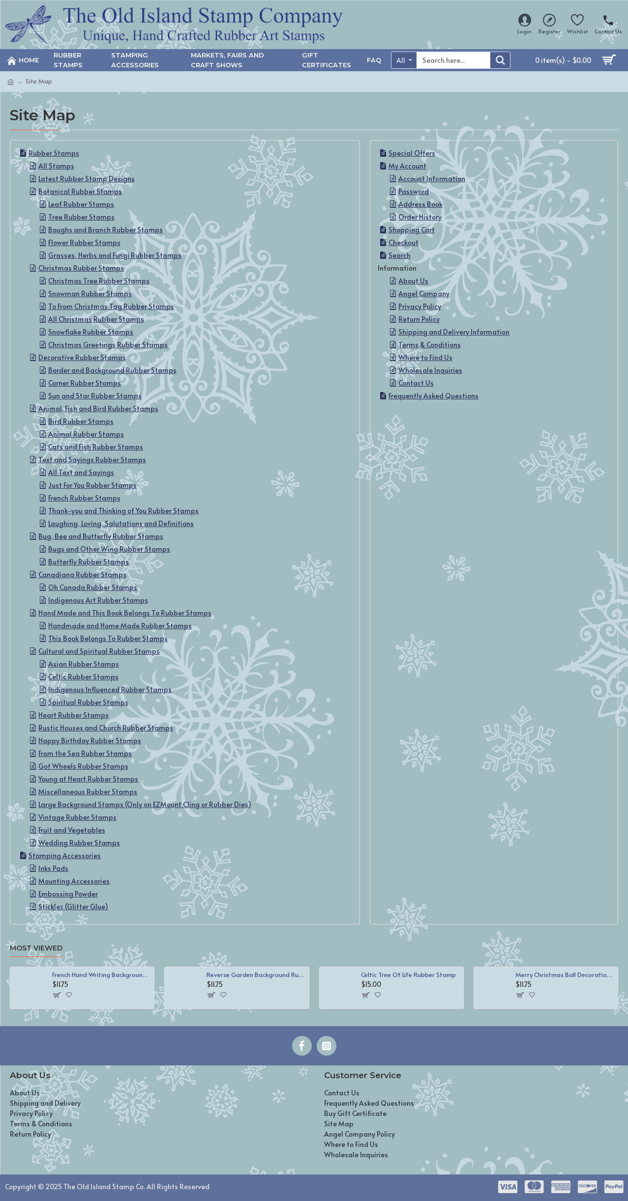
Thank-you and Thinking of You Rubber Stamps (123, 510)
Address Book (420, 204)
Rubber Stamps (54, 153)
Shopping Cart (412, 229)
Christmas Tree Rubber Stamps (99, 280)
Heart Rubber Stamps (73, 715)
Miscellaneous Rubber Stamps (87, 791)
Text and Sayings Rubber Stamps (92, 459)
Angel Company (423, 293)
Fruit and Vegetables (71, 830)
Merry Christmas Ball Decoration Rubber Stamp (564, 975)
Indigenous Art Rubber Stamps (98, 600)
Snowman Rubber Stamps (90, 293)
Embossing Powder (68, 893)
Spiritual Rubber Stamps (88, 702)
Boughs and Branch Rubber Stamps (105, 229)
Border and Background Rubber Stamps (112, 370)
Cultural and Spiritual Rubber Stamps (99, 651)
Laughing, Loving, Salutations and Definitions (121, 523)
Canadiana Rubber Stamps (82, 574)
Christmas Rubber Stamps (81, 268)
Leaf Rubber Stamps (81, 204)
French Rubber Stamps (84, 498)
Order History (420, 217)
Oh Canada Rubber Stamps (92, 587)
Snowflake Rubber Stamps (90, 331)
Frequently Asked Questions (433, 395)
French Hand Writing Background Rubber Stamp (101, 975)
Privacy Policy (419, 306)
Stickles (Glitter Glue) (73, 906)
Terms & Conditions (429, 344)
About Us (413, 280)
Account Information (431, 178)
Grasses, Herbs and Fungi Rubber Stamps (114, 255)
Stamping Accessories (65, 855)
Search (400, 255)
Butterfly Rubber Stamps (88, 561)
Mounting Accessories (74, 881)
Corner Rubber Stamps (84, 383)
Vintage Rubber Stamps (77, 817)
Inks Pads (53, 868)
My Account (407, 165)
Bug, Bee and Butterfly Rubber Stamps (100, 536)
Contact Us (416, 383)
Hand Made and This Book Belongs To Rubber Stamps (124, 612)
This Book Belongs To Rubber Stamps (108, 638)
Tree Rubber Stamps (81, 217)
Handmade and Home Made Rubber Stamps (120, 625)
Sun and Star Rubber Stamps (95, 395)
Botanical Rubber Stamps (80, 191)
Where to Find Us (425, 357)
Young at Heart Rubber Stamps (88, 778)
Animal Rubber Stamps (86, 434)
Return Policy (419, 319)
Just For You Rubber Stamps (92, 485)
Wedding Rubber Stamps (79, 842)
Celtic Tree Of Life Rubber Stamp (408, 975)
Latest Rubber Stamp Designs (86, 178)
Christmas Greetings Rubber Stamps (108, 344)
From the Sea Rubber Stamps (85, 753)
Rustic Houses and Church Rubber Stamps (105, 727)
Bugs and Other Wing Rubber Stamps (109, 549)
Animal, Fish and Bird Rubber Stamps (98, 408)
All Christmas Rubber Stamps (96, 319)
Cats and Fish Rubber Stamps (95, 446)
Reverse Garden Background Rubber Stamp (256, 975)
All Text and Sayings (81, 472)
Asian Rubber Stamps (83, 664)
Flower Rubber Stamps (84, 242)
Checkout (404, 242)
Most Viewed (36, 948)
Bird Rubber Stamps (81, 421)
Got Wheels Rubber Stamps (83, 766)
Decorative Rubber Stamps (82, 357)
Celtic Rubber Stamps (83, 676)
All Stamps (56, 165)
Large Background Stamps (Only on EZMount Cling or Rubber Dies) (144, 804)
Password (413, 191)
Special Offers (412, 153)
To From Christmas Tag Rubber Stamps (111, 306)
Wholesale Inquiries (430, 370)
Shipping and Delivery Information (453, 331)
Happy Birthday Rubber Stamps (89, 740)
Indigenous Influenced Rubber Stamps (110, 689)
